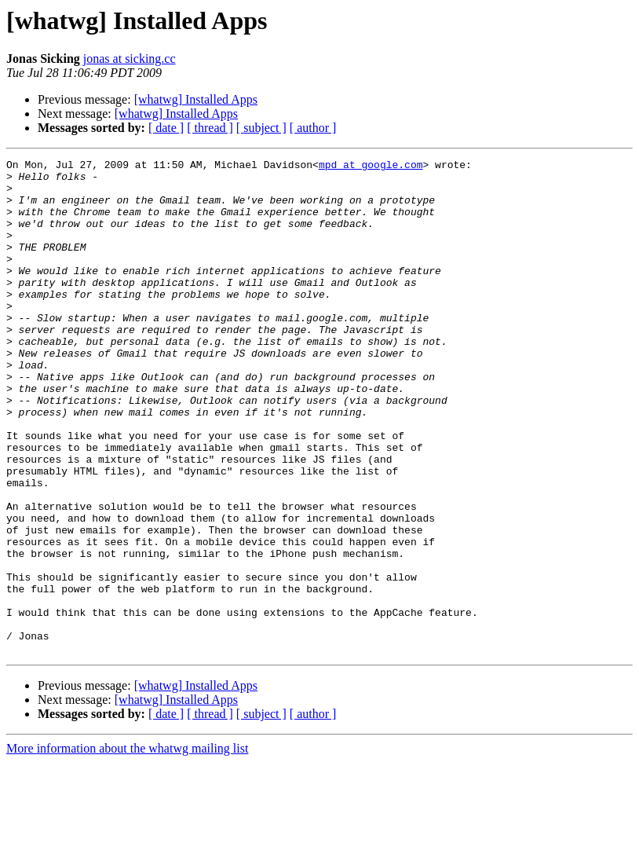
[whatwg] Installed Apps (195, 99)
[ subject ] (261, 127)
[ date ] (166, 127)
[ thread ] (210, 127)
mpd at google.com (371, 166)
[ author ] (313, 127)
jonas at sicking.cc (129, 58)
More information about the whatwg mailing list (127, 847)
